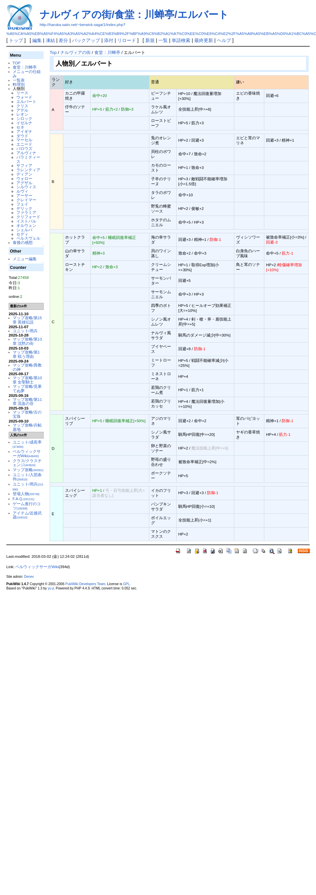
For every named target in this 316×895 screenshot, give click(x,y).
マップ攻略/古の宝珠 (27, 414)
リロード (126, 40)
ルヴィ (22, 191)
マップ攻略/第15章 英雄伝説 (27, 320)
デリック (24, 208)
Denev (29, 576)
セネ (20, 127)
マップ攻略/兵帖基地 (27, 427)
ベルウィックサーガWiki (27, 453)
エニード (24, 144)
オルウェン (26, 225)
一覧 (163, 40)
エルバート (26, 101)
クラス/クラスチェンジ (27, 462)
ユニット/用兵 (25, 331)
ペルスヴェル (28, 238)
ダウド (22, 136)
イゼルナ (24, 123)
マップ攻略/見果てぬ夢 (27, 388)
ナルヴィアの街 (75, 52)
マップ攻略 (28, 469)
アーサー (24, 195)
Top (53, 52)
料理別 (19, 84)
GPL (126, 584)
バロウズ (24, 148)
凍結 (50, 40)
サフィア (24, 165)
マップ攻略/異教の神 (27, 367)
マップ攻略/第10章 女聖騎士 (27, 380)
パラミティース (28, 159)
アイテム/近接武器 (27, 515)
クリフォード (28, 217)
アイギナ (24, 131)
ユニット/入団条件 (27, 476)
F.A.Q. (23, 498)
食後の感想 (23, 242)
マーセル (24, 140)
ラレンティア (28, 170)
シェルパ (24, 230)
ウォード (24, 97)
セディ (22, 234)
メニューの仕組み (27, 73)
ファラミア (26, 212)
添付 (108, 40)
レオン (22, 114)
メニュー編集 (25, 259)
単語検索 (181, 40)
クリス (22, 106)
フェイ (22, 204)
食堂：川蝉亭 (25, 67)
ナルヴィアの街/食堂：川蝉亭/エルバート (134, 14)
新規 (150, 40)
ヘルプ (224, 40)
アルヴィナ (26, 153)
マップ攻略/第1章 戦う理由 (26, 354)
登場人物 (26, 493)
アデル (22, 110)
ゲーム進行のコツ (27, 505)
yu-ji (51, 588)
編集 (37, 40)
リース (22, 93)
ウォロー (24, 178)
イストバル (26, 221)
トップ (16, 40)
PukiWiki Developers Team (85, 584)
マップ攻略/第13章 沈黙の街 (27, 341)
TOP (17, 63)
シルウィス (26, 187)
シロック (24, 118)
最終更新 (203, 40)
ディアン (24, 174)
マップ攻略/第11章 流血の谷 (27, 401)
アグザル (24, 183)
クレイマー (26, 200)
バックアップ (86, 40)
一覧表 (19, 80)
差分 (63, 40)
